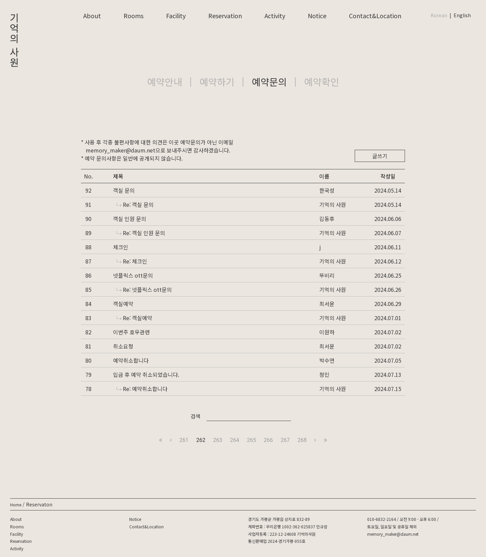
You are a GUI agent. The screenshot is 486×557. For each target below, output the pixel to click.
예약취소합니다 (130, 360)
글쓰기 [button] (379, 156)
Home (15, 504)
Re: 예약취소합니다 (141, 388)
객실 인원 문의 (129, 218)
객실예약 (123, 303)
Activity (275, 15)
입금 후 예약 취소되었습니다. (146, 374)
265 (251, 440)
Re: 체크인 (131, 261)
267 (285, 440)
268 (301, 440)
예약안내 (164, 81)
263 (217, 440)
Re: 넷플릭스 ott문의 (144, 289)
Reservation (225, 15)
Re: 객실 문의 (135, 204)
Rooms (133, 15)
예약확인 (321, 81)
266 (268, 440)
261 (184, 440)
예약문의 (269, 81)
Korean (439, 15)
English (462, 15)
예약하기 (217, 81)
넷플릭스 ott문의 (133, 275)
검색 (195, 416)
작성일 (388, 176)
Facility (176, 15)
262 (201, 440)
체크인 (120, 247)
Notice (317, 15)
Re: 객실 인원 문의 (140, 232)
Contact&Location (375, 15)
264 (234, 440)
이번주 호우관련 (131, 332)
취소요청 (123, 346)
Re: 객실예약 (134, 318)
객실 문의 (124, 190)
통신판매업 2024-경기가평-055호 (276, 541)
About (92, 15)
